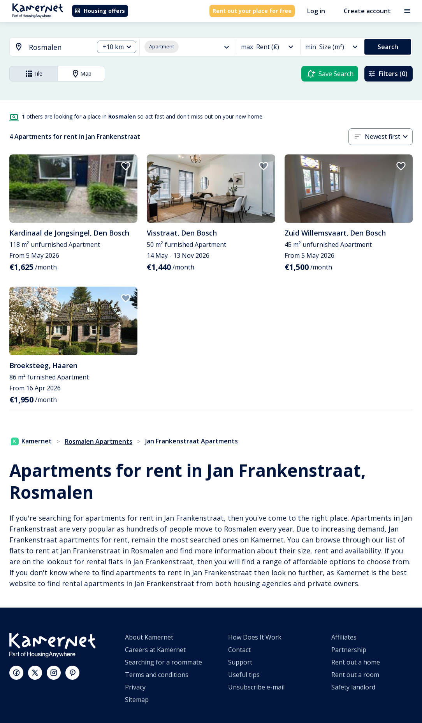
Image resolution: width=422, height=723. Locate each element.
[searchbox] (58, 47)
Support (240, 662)
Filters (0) (388, 73)
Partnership (348, 649)
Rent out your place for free (252, 10)
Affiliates (344, 637)
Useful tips (244, 674)
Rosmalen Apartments (98, 441)
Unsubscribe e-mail (256, 687)
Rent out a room (355, 674)
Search (388, 47)
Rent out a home (355, 662)
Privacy (135, 687)
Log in (316, 11)
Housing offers (99, 10)
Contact (239, 649)
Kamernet (31, 441)
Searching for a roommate (163, 662)
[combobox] (47, 47)
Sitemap (137, 699)
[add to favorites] (125, 166)
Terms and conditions (156, 674)
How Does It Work (254, 637)
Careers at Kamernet (155, 649)
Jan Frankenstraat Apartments (191, 441)
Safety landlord (353, 687)
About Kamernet (149, 637)
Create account (367, 11)
